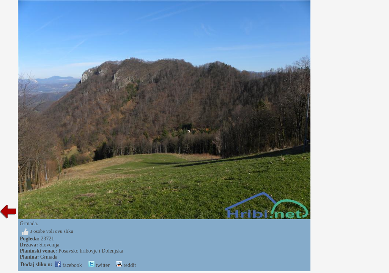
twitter (99, 265)
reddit (126, 265)
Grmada (48, 257)
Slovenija (49, 245)
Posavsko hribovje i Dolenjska (90, 251)
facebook (68, 265)
